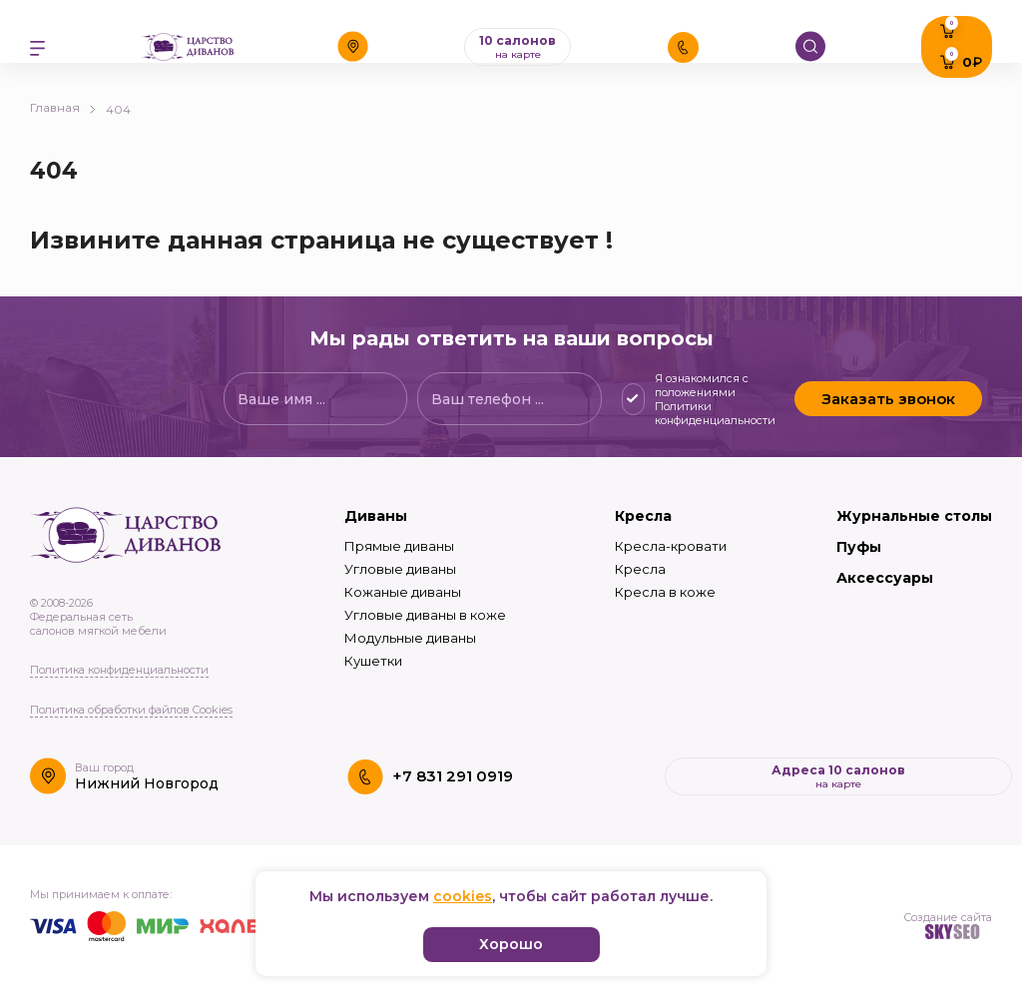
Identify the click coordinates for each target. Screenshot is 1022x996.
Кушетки (373, 661)
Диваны (375, 516)
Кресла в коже (665, 592)
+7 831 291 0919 (452, 775)
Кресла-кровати (671, 546)
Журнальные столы (914, 516)
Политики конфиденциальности (715, 413)
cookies (462, 896)
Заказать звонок (888, 398)
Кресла (643, 516)
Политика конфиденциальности (119, 670)
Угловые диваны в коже (425, 615)
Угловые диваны (400, 569)
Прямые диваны (399, 546)
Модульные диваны (410, 638)
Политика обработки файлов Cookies (131, 710)
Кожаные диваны (402, 592)
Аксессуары (884, 578)
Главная (63, 107)
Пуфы (858, 547)
